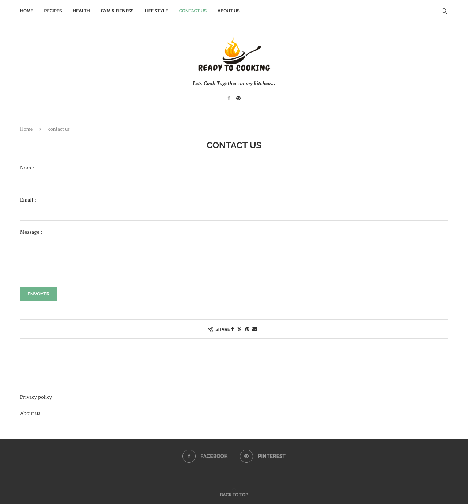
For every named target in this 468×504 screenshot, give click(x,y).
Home (26, 11)
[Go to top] (234, 494)
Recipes (53, 11)
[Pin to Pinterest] (247, 328)
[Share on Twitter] (239, 328)
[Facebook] (228, 98)
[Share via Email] (254, 328)
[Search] (444, 11)
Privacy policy (36, 396)
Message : (31, 231)
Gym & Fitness (117, 11)
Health (81, 11)
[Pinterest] (238, 98)
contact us (193, 11)
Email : (28, 199)
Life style (156, 11)
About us (229, 11)
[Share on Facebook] (232, 328)
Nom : (27, 167)
